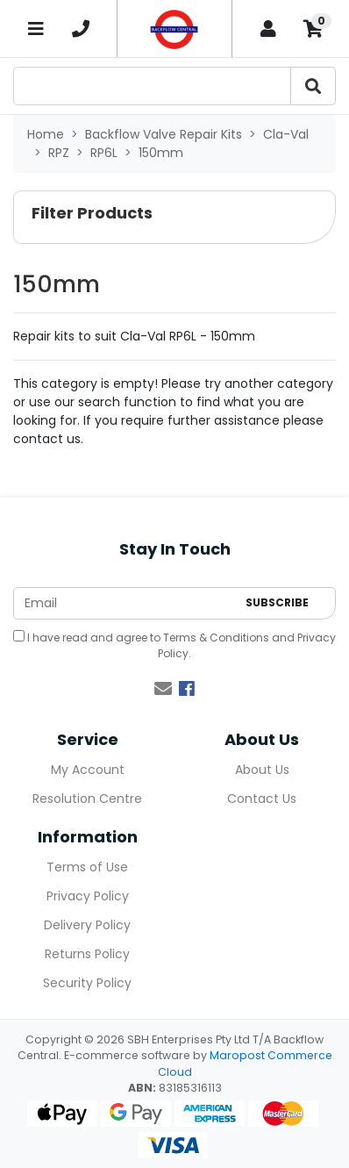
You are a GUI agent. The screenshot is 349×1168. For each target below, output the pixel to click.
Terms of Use (87, 867)
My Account (88, 769)
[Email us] (163, 688)
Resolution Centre (87, 798)
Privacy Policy (87, 896)
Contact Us (261, 798)
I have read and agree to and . (174, 645)
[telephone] (80, 29)
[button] (174, 217)
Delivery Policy (87, 925)
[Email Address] (125, 603)
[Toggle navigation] (35, 28)
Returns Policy (87, 954)
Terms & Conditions (216, 637)
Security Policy (87, 983)
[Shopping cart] (313, 28)
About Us (262, 769)
